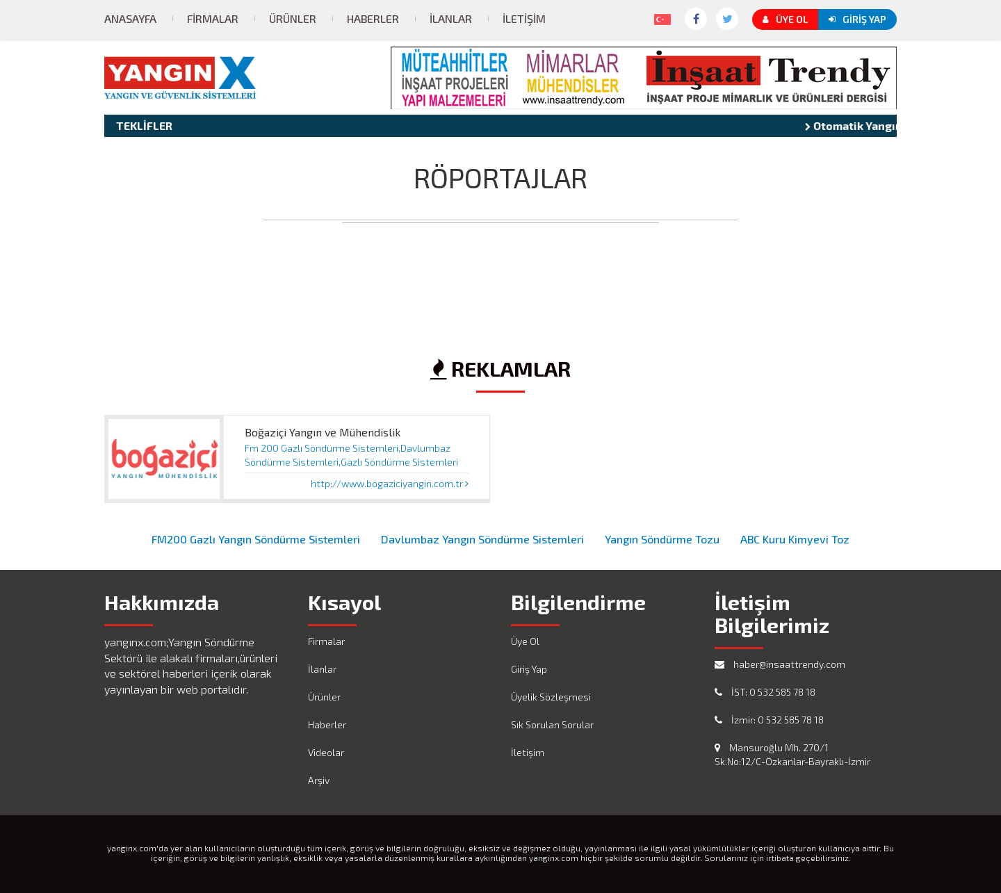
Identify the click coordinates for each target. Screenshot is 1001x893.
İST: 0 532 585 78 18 (765, 692)
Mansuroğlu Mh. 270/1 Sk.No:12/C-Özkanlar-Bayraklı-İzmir (792, 754)
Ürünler (292, 18)
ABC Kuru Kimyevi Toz (794, 539)
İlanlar (451, 18)
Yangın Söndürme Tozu (662, 539)
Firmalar (212, 18)
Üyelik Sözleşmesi (551, 697)
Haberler (373, 18)
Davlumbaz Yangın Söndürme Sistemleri (482, 539)
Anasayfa (130, 18)
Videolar (326, 752)
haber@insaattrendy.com (780, 664)
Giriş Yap (857, 19)
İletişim (524, 18)
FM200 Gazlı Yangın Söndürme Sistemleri (256, 539)
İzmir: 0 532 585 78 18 (769, 720)
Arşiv (318, 780)
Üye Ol (785, 19)
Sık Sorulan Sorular (552, 724)
